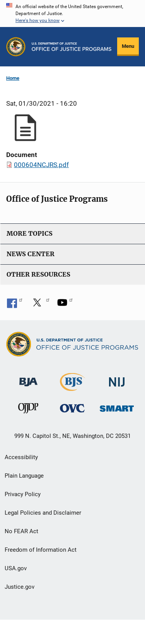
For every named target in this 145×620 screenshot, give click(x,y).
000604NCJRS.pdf (41, 165)
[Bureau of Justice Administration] (28, 378)
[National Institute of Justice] (117, 378)
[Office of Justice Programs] (16, 46)
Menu (128, 46)
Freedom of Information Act (41, 549)
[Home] (71, 46)
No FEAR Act (21, 531)
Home (12, 78)
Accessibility (21, 457)
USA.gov (16, 568)
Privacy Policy (23, 494)
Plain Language (24, 475)
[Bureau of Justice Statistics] (72, 387)
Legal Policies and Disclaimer (43, 512)
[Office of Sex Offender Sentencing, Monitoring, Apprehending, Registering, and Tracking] (117, 406)
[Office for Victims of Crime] (72, 408)
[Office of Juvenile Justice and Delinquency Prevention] (28, 410)
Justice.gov (19, 586)
